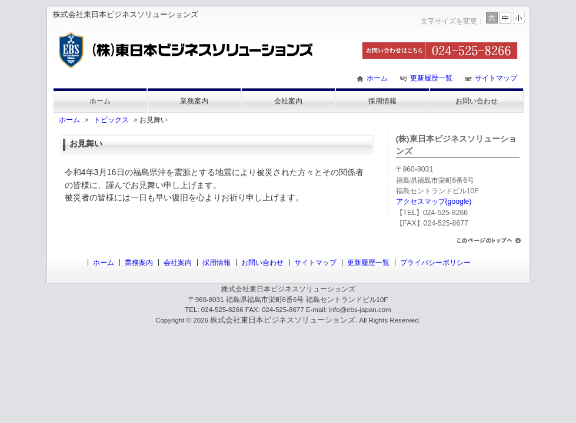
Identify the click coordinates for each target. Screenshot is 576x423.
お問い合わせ (476, 101)
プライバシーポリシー (435, 262)
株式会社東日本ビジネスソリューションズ (282, 319)
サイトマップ (496, 78)
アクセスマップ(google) (434, 201)
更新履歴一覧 (431, 78)
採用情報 (382, 101)
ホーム (377, 78)
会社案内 (288, 101)
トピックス (111, 119)
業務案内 (194, 101)
